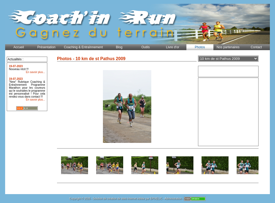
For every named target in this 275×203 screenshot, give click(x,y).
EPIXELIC (156, 198)
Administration (173, 198)
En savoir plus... (35, 72)
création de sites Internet (122, 198)
